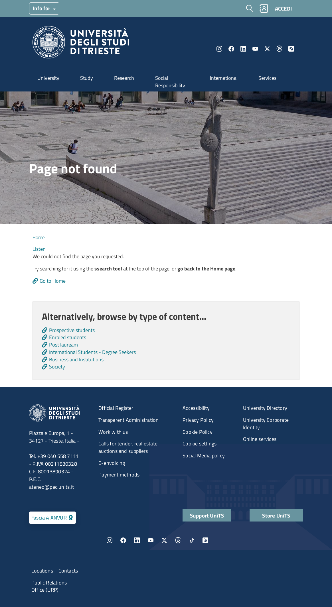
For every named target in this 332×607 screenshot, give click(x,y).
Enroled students (67, 337)
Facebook (231, 48)
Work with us (113, 432)
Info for (42, 8)
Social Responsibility (170, 81)
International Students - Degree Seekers (92, 352)
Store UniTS (276, 515)
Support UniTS (207, 515)
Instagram (219, 48)
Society (57, 366)
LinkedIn (243, 48)
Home (39, 237)
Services (267, 78)
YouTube (255, 48)
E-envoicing (111, 463)
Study (86, 78)
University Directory (265, 408)
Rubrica (263, 8)
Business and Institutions (76, 359)
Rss (291, 48)
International (224, 78)
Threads (279, 48)
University (48, 78)
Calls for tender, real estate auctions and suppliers (127, 447)
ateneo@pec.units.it (51, 487)
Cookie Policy (197, 432)
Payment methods (118, 474)
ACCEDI (283, 8)
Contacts (68, 571)
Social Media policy (204, 455)
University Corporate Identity (266, 423)
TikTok (191, 540)
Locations (42, 571)
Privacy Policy (198, 420)
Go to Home (53, 281)
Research (124, 78)
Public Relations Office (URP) (49, 586)
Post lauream (63, 345)
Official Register (115, 408)
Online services (259, 439)
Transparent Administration (128, 420)
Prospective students (72, 330)
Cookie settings (199, 443)
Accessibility (196, 408)
